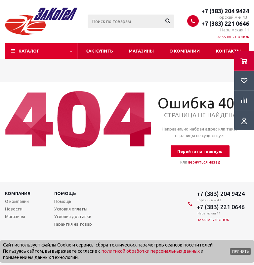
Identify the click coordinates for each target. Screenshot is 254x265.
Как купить (99, 51)
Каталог (29, 51)
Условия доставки (72, 216)
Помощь (65, 193)
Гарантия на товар (73, 224)
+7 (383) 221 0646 (225, 23)
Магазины (141, 51)
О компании (184, 51)
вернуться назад (204, 162)
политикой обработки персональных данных (151, 251)
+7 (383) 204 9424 (225, 11)
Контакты (228, 51)
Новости (13, 209)
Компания (17, 193)
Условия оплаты (70, 209)
